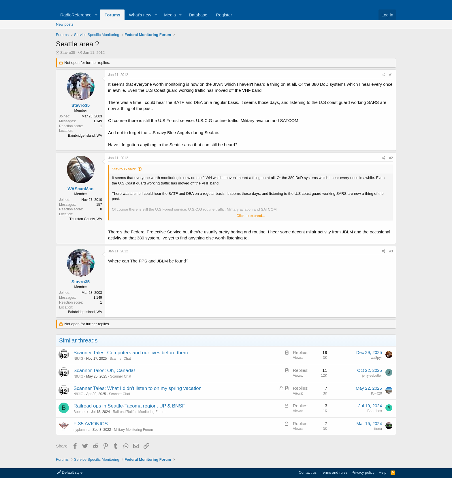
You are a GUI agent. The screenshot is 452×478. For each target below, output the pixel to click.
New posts (65, 24)
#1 (391, 75)
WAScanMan (80, 188)
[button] (96, 14)
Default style (69, 472)
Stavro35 (67, 52)
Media (170, 14)
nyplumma (81, 430)
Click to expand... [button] (250, 216)
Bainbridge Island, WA (85, 136)
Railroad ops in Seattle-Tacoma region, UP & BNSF (129, 406)
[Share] (383, 75)
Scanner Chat (120, 359)
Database (198, 14)
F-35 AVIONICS (91, 423)
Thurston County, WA (85, 219)
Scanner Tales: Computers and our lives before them (131, 352)
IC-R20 (376, 393)
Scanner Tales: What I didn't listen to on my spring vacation (137, 388)
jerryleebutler (372, 376)
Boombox (81, 412)
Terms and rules (334, 472)
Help (383, 472)
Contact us (308, 472)
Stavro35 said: (124, 169)
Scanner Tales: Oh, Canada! (104, 370)
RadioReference (75, 14)
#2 (391, 158)
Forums (112, 14)
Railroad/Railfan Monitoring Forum (139, 412)
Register (224, 14)
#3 (391, 251)
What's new (140, 14)
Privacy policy (363, 472)
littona (377, 429)
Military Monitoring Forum (133, 430)
